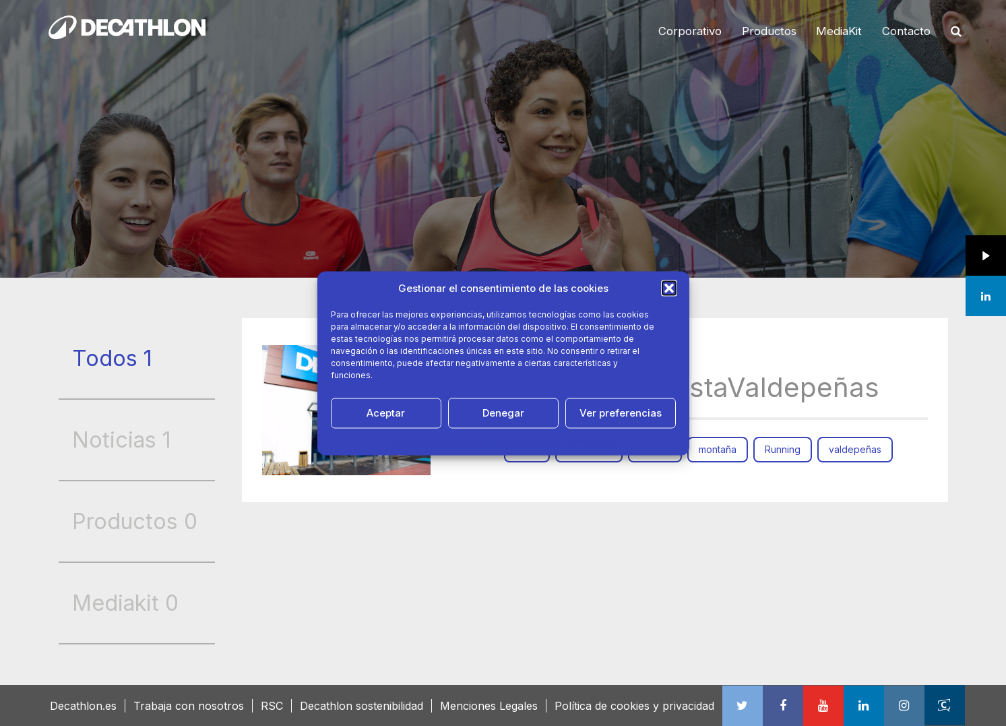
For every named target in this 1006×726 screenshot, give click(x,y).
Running (782, 449)
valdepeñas (855, 449)
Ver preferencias (620, 412)
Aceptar (386, 412)
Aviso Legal (591, 440)
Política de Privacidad (518, 440)
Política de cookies (431, 440)
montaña (717, 449)
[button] (669, 288)
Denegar (503, 412)
